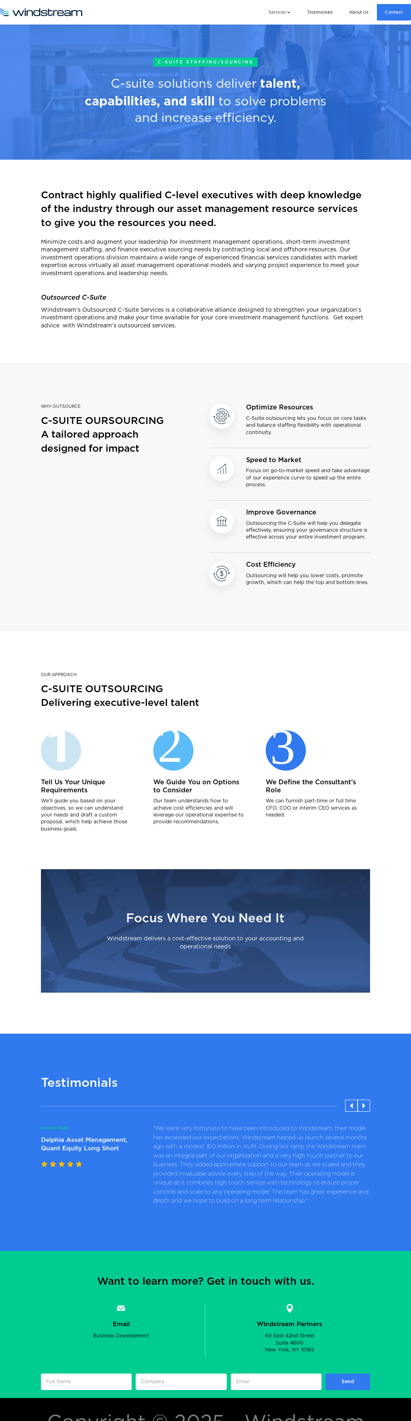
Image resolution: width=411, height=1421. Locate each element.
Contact (394, 12)
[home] (41, 12)
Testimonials (320, 12)
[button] (279, 12)
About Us (358, 12)
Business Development (121, 1335)
